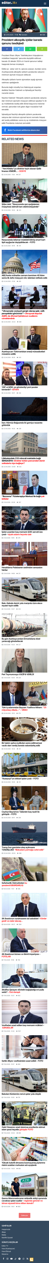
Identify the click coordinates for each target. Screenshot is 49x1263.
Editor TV (5, 1246)
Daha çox (24, 1215)
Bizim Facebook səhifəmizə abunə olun (24, 130)
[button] (42, 49)
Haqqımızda (6, 1229)
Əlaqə (4, 1232)
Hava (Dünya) (6, 1251)
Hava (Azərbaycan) (8, 1248)
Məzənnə (5, 1254)
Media (4, 1235)
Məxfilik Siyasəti (7, 1238)
